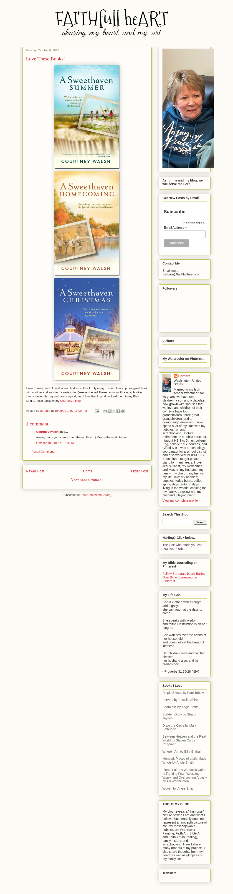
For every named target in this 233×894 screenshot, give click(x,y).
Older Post (139, 471)
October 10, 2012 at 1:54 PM (55, 443)
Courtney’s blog (70, 400)
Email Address (175, 227)
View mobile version (87, 480)
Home (88, 471)
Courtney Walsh (47, 431)
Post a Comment (43, 451)
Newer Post (35, 471)
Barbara (184, 376)
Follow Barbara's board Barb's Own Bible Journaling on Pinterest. (183, 577)
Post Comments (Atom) (96, 495)
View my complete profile (180, 500)
